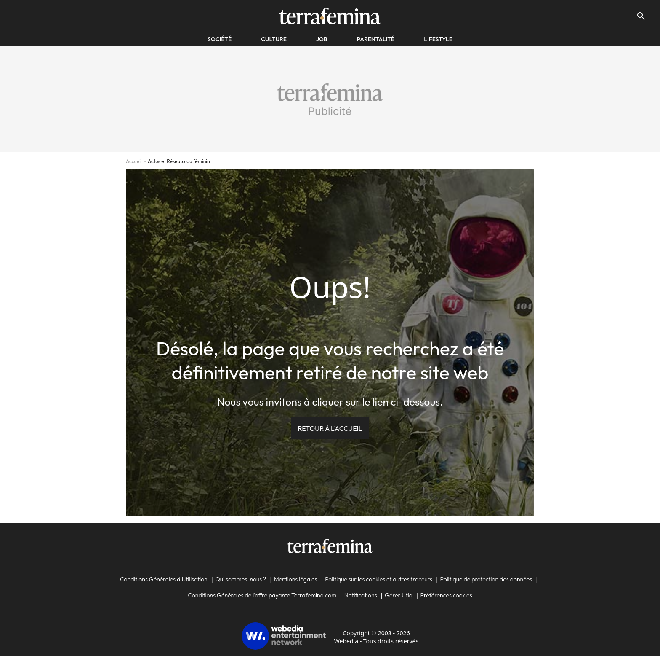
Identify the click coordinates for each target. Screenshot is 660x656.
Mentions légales (295, 579)
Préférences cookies (446, 595)
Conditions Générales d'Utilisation (164, 579)
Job (321, 39)
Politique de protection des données (486, 579)
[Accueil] (329, 16)
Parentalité (376, 39)
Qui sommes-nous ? (240, 579)
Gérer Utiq (398, 595)
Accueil (134, 161)
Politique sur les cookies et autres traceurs (378, 579)
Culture (274, 39)
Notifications (360, 595)
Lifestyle (438, 39)
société (220, 39)
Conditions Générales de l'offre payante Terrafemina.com (262, 595)
